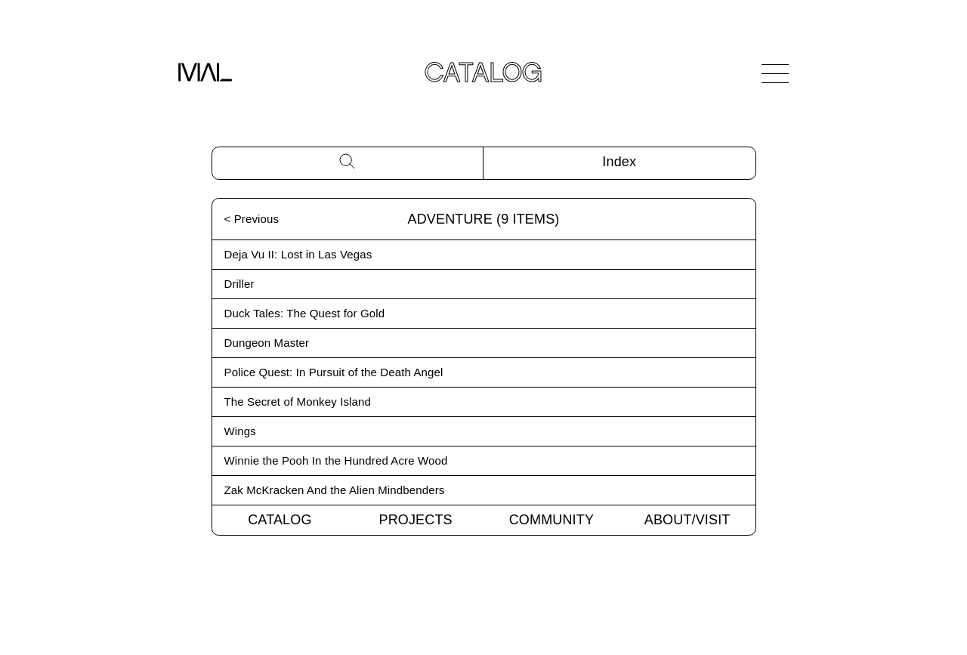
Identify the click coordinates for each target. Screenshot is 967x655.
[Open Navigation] (775, 73)
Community (551, 519)
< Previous (252, 218)
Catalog (279, 519)
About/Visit (687, 519)
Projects (416, 519)
